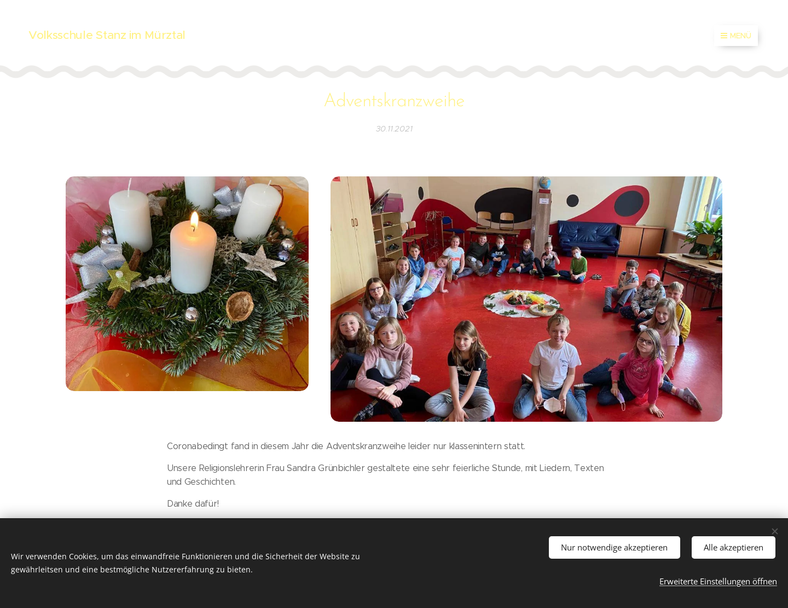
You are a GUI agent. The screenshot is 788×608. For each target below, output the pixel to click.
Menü (736, 36)
